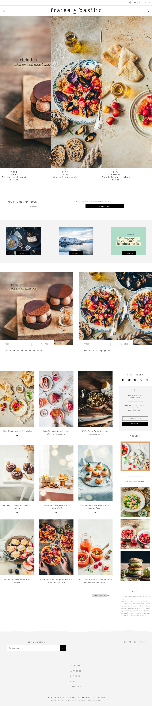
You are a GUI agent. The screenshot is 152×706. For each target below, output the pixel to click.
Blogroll (76, 676)
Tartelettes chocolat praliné (14, 178)
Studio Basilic (64, 700)
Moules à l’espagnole (65, 177)
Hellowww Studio (94, 700)
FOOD (14, 174)
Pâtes (65, 174)
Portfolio (76, 681)
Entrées (115, 174)
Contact (76, 686)
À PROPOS (76, 671)
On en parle (76, 666)
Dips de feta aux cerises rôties (116, 178)
